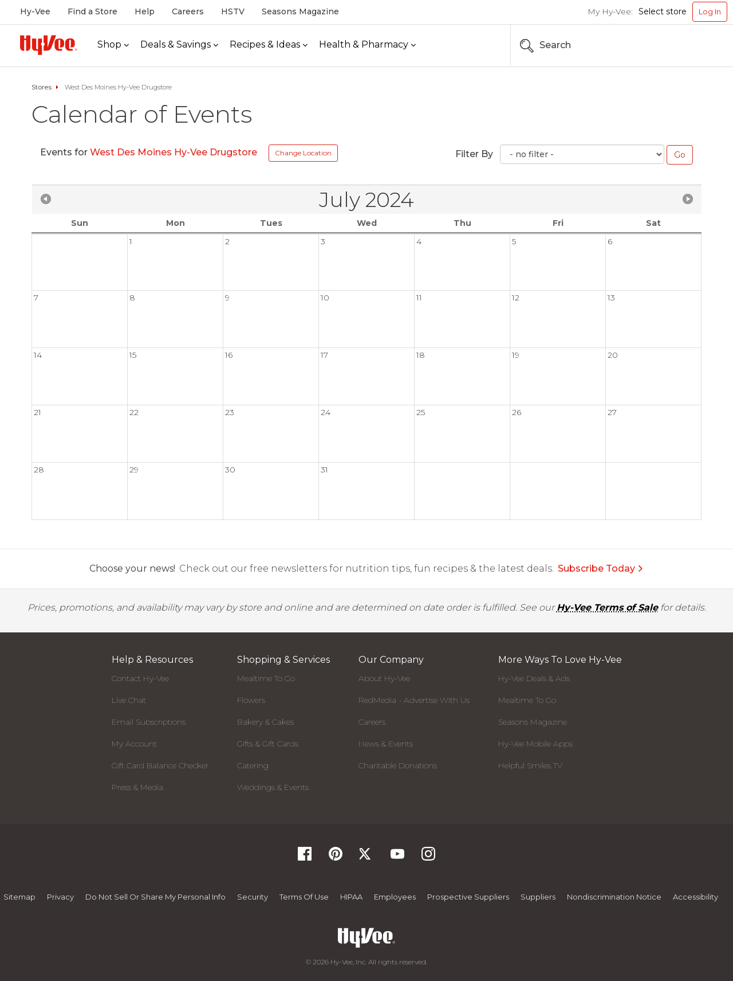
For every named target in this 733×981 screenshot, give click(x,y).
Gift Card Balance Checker (160, 765)
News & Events (385, 743)
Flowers (251, 700)
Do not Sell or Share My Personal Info (155, 896)
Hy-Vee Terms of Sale (607, 607)
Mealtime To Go (266, 678)
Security (252, 896)
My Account (134, 743)
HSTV (233, 11)
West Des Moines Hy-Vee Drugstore (173, 152)
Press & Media (137, 787)
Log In (710, 11)
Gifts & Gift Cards (267, 743)
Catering (253, 765)
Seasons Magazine (300, 11)
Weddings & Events (273, 787)
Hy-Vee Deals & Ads (534, 678)
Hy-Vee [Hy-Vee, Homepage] (35, 11)
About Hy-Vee (384, 678)
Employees (395, 896)
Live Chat (129, 700)
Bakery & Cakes (265, 722)
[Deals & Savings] (179, 45)
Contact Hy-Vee (140, 678)
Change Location (303, 152)
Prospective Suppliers (468, 896)
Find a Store (92, 11)
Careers (188, 11)
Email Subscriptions (149, 722)
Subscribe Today (601, 568)
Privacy (60, 896)
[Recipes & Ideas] (268, 45)
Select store (663, 11)
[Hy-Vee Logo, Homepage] (49, 45)
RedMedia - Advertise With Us (414, 700)
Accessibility (695, 896)
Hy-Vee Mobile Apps (535, 743)
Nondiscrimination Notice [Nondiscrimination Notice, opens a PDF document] (614, 896)
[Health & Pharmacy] (367, 45)
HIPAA (351, 896)
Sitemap (19, 896)
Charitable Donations (397, 765)
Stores (41, 87)
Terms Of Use (304, 896)
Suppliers (538, 896)
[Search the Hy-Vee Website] (693, 45)
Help (145, 11)
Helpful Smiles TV (530, 765)
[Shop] (113, 45)
